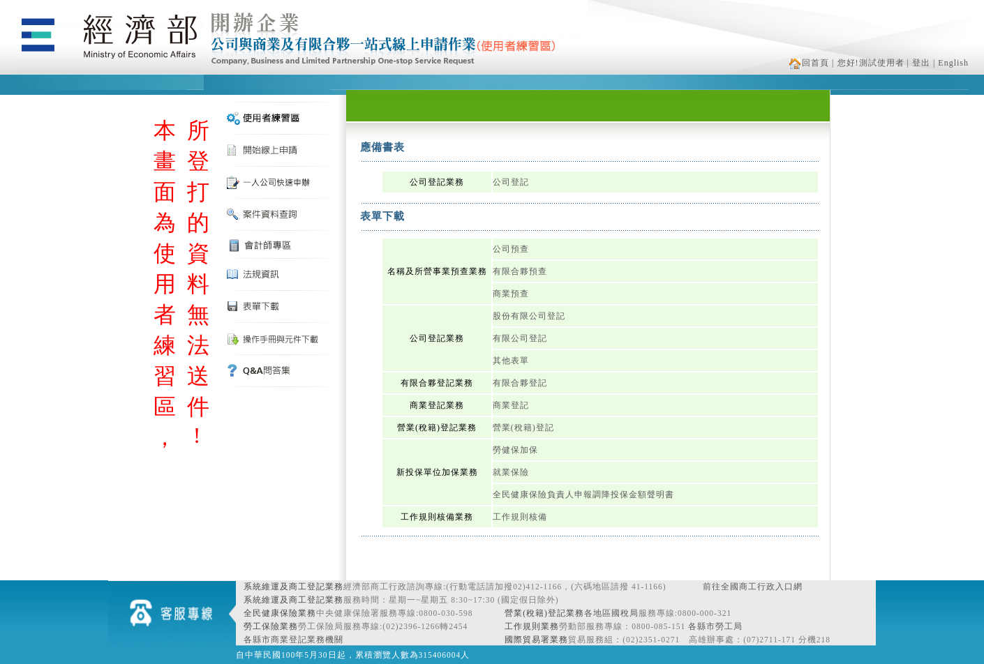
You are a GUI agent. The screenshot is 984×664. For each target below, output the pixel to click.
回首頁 (809, 63)
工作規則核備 (520, 517)
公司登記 (511, 182)
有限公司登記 (520, 338)
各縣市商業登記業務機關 (293, 639)
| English (951, 63)
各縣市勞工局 (715, 626)
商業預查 (511, 294)
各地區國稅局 (611, 613)
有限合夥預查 (520, 271)
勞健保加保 (515, 450)
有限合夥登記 (520, 383)
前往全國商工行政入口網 (753, 586)
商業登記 (511, 405)
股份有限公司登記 (529, 316)
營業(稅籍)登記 (523, 427)
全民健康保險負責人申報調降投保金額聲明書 (583, 494)
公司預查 (511, 249)
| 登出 (918, 63)
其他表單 (511, 360)
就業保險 (511, 472)
